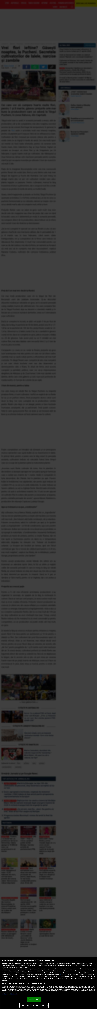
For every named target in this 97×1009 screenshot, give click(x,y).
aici (60, 974)
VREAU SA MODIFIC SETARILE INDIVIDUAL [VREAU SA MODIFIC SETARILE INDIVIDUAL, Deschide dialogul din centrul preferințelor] (34, 1005)
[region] (48, 983)
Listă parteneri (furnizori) (9, 994)
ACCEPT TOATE (34, 999)
